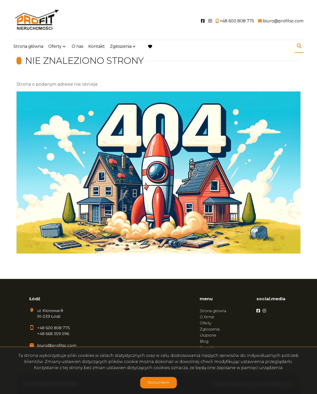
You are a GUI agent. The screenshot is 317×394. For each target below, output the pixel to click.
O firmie (207, 317)
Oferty (55, 46)
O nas (77, 46)
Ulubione (208, 335)
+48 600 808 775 (53, 327)
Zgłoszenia (121, 46)
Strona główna (28, 46)
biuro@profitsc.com (56, 345)
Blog (204, 341)
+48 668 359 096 (53, 333)
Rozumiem (158, 382)
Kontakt (96, 46)
